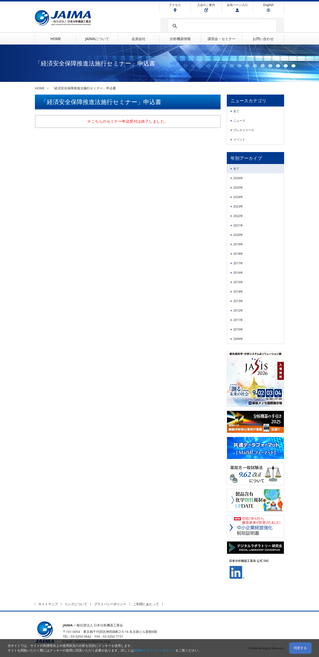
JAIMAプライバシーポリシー (154, 650)
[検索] (221, 26)
